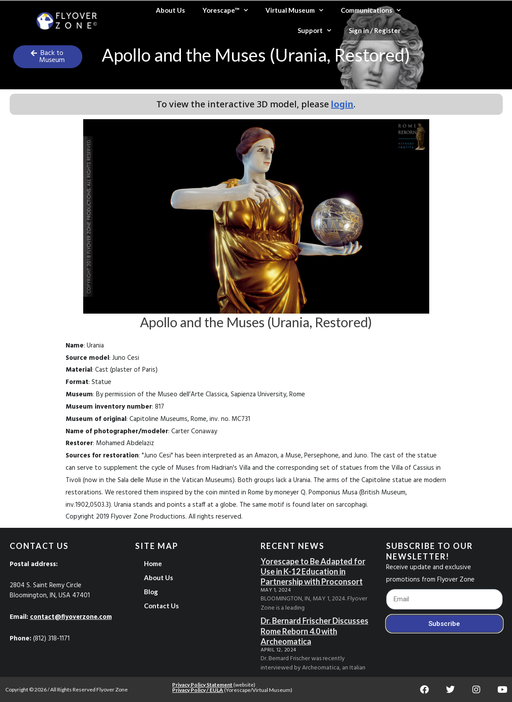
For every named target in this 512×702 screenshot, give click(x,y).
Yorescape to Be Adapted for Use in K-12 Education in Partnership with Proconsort (313, 571)
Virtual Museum (294, 10)
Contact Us (161, 606)
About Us (170, 10)
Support (314, 30)
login (342, 104)
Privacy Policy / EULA (197, 690)
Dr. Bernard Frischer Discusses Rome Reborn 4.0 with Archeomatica (314, 631)
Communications (371, 10)
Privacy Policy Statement (202, 684)
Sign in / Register (375, 30)
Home (153, 563)
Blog (151, 592)
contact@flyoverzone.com (72, 617)
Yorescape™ (225, 10)
